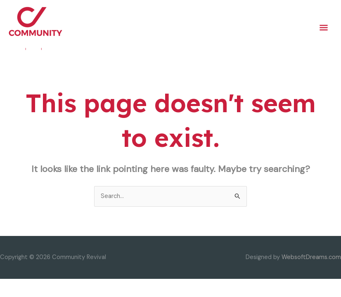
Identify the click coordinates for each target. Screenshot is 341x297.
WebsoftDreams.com (311, 257)
